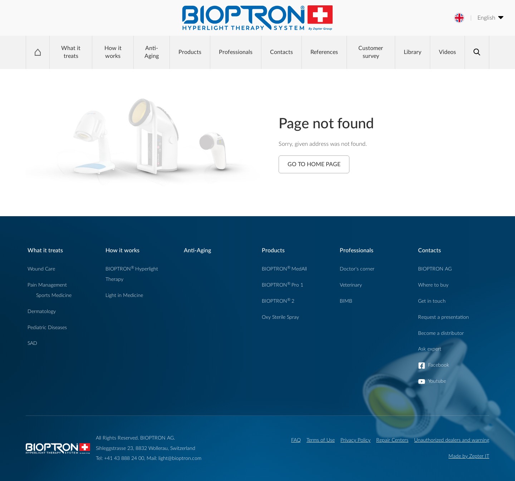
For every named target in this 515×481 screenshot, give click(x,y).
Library (412, 52)
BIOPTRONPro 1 (282, 285)
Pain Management (47, 285)
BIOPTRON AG (435, 269)
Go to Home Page (314, 164)
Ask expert (429, 349)
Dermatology (42, 311)
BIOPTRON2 (278, 301)
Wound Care (41, 269)
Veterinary (351, 285)
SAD (32, 343)
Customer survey (370, 52)
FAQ (296, 440)
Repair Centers (392, 440)
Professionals (235, 52)
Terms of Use (320, 440)
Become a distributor (441, 333)
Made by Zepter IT (468, 456)
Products (189, 52)
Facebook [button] (438, 365)
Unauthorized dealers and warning (451, 440)
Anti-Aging (151, 52)
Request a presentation (443, 317)
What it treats (70, 52)
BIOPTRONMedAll (284, 269)
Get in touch (432, 301)
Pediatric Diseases (47, 327)
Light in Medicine (124, 295)
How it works (113, 52)
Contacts (281, 52)
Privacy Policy (355, 440)
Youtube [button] (437, 381)
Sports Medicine (54, 295)
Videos (447, 52)
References (324, 52)
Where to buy (433, 285)
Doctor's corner (357, 269)
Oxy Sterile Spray (280, 317)
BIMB (346, 301)
